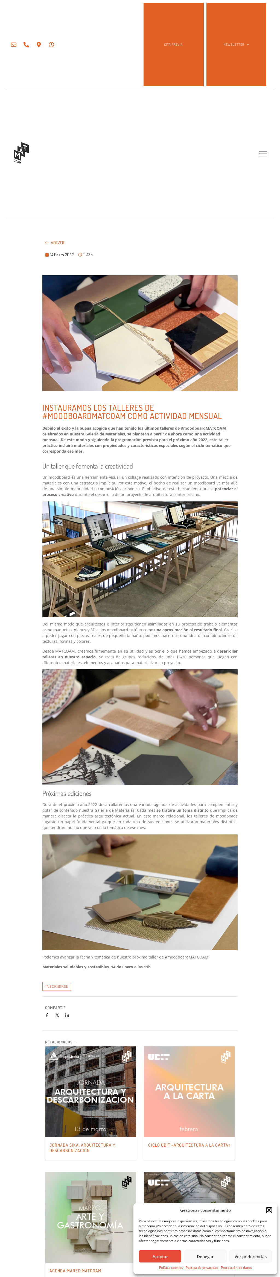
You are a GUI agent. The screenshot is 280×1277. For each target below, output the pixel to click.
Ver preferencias (251, 1256)
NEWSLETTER (236, 44)
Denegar (205, 1256)
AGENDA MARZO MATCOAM (75, 1270)
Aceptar (160, 1256)
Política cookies (171, 1267)
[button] (269, 1210)
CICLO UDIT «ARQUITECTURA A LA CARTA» (189, 1145)
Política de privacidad (202, 1267)
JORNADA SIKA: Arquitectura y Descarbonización (82, 1147)
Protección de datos (236, 1267)
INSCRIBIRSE (56, 986)
